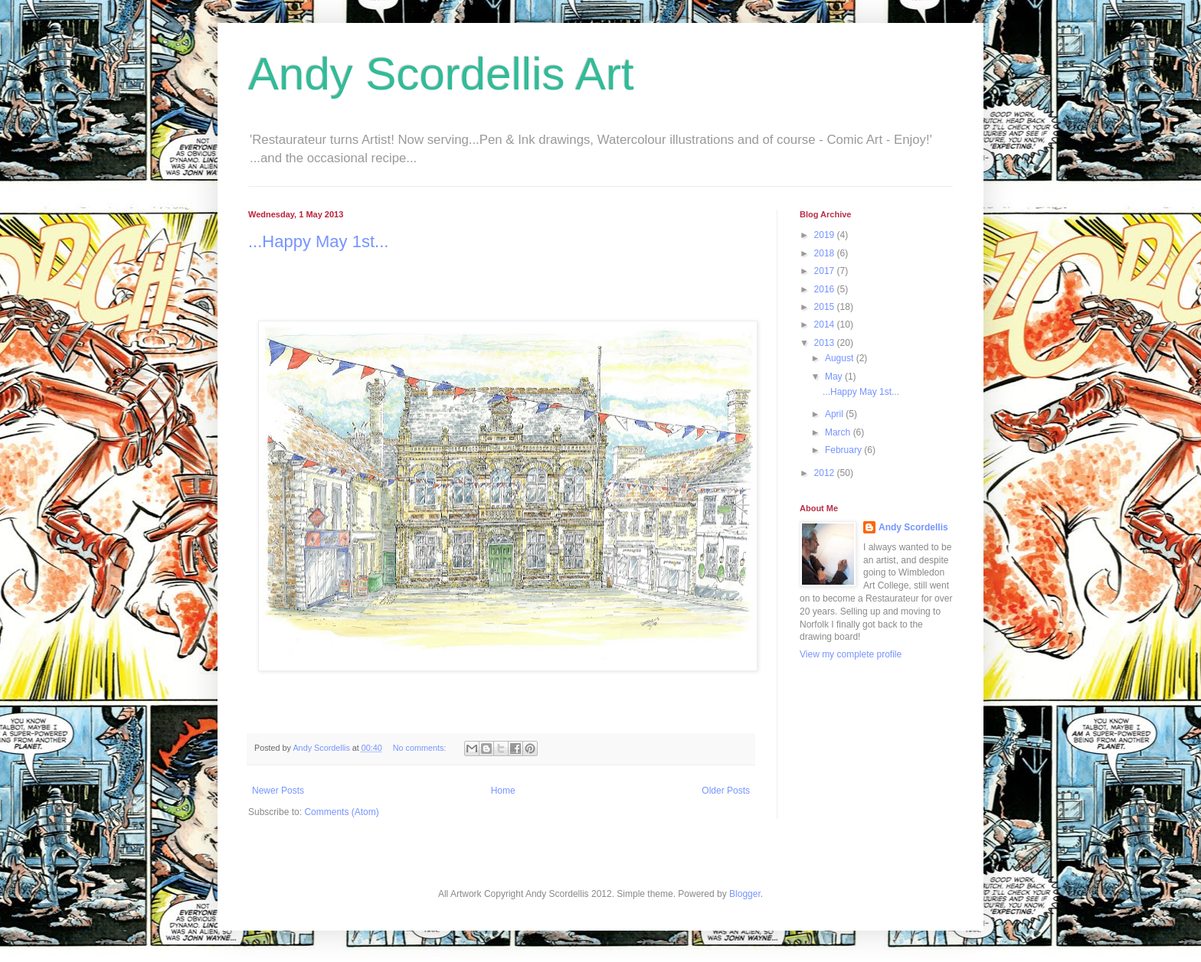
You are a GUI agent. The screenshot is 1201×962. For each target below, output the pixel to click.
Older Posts (726, 790)
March (839, 432)
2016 (825, 289)
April (835, 414)
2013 (825, 343)
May (835, 376)
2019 (825, 235)
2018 (825, 253)
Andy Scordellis (913, 527)
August (840, 358)
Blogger (745, 894)
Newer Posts (278, 790)
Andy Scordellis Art (441, 73)
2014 (825, 324)
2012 (825, 473)
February (844, 450)
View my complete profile (851, 654)
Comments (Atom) (341, 812)
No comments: (421, 747)
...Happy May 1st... (318, 241)
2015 (825, 307)
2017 (825, 271)
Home (503, 790)
